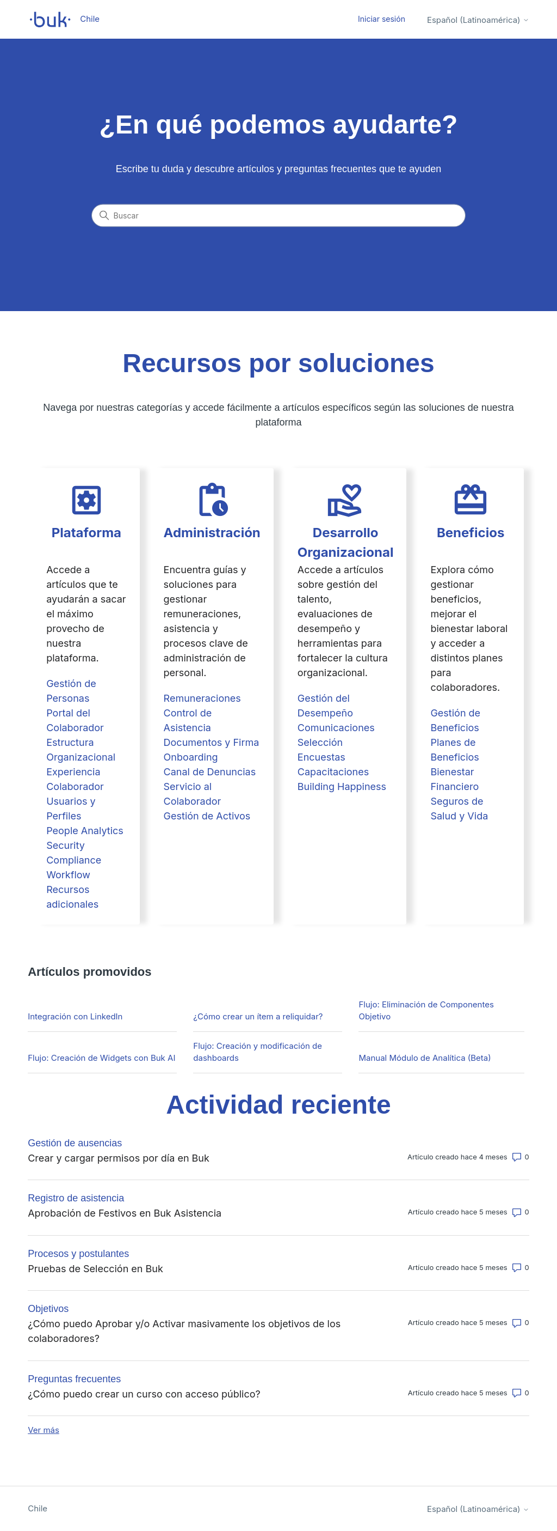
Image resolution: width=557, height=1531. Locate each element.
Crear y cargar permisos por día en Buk (118, 1158)
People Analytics (84, 830)
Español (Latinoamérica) (478, 20)
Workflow (68, 874)
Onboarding (191, 757)
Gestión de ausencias (75, 1143)
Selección (320, 742)
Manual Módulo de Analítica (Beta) (424, 1058)
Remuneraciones (202, 698)
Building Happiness (342, 786)
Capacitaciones (333, 771)
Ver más (43, 1430)
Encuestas (321, 757)
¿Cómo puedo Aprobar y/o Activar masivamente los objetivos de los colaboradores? (184, 1331)
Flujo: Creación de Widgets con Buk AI (101, 1058)
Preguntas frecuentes (74, 1379)
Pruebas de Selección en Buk (95, 1268)
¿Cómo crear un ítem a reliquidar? (258, 1016)
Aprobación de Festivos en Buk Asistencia (124, 1213)
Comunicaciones (336, 727)
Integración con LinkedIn (75, 1016)
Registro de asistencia (76, 1198)
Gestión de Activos (207, 816)
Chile (37, 1508)
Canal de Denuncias (210, 771)
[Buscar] (279, 216)
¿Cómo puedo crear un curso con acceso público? (144, 1394)
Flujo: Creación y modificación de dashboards (257, 1052)
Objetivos (48, 1308)
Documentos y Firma (211, 742)
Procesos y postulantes (78, 1253)
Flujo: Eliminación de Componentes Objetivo (425, 1010)
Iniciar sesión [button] (381, 18)
